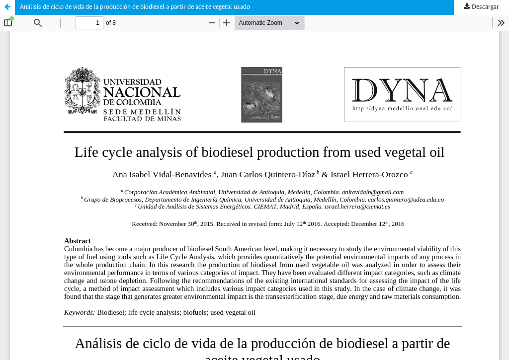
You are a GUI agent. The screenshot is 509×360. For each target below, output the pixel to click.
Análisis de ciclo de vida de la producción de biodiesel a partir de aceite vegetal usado (135, 7)
